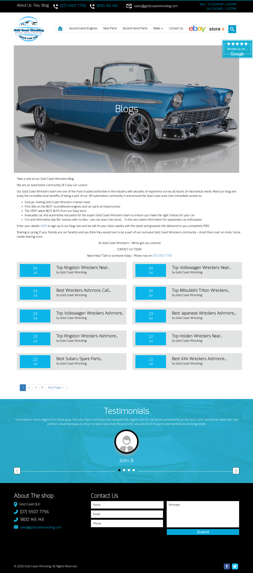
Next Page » (55, 387)
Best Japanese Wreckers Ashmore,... (204, 313)
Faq (36, 5)
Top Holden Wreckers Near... (197, 336)
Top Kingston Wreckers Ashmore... (87, 336)
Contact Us (176, 28)
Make (158, 28)
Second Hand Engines (83, 28)
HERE (43, 226)
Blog (45, 5)
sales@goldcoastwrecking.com (40, 527)
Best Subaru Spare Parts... (79, 359)
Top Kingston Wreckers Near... (82, 267)
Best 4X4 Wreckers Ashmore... (199, 359)
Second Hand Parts (135, 28)
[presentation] (121, 537)
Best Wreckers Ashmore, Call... (83, 290)
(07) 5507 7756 (162, 256)
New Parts (110, 28)
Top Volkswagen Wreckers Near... (201, 267)
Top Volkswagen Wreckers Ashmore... (90, 313)
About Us (24, 5)
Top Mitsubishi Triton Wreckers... (200, 290)
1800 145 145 (32, 519)
